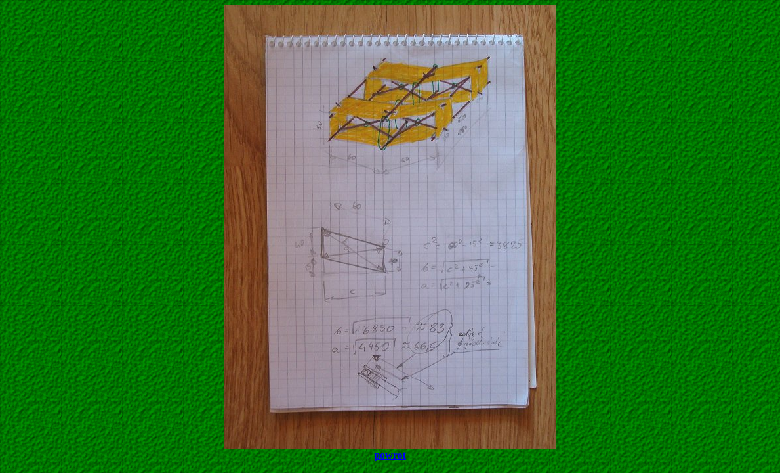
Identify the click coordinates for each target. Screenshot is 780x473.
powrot (390, 455)
